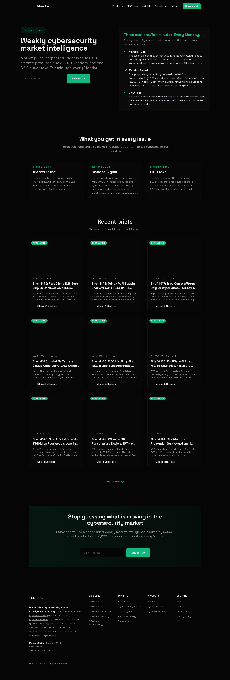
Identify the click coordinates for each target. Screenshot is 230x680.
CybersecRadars (38, 619)
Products (117, 6)
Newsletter (161, 6)
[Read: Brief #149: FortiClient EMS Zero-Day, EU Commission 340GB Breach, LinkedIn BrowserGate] (56, 275)
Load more (115, 481)
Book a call (191, 6)
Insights (146, 6)
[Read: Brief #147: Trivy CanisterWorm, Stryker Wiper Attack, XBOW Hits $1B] (174, 275)
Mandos (42, 663)
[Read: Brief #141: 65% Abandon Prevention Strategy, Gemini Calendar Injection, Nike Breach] (174, 431)
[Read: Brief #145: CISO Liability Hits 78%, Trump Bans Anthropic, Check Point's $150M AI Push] (115, 353)
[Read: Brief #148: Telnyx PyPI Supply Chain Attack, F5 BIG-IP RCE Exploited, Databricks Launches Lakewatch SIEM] (115, 275)
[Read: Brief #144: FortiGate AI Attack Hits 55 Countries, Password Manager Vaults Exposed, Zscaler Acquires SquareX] (174, 353)
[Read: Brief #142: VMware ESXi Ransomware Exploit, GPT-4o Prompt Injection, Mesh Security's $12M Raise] (115, 431)
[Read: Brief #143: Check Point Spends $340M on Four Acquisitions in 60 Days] (56, 431)
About (175, 6)
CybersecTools (38, 615)
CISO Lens (132, 6)
